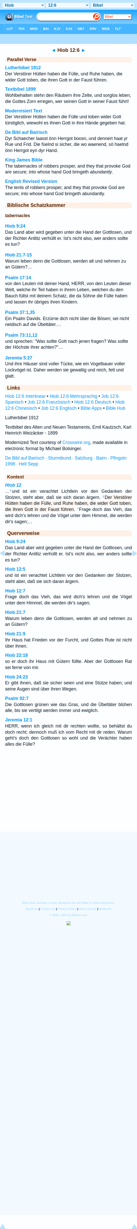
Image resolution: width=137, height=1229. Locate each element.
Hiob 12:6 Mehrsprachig (73, 396)
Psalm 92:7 (17, 698)
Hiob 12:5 (15, 569)
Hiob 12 (13, 485)
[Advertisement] (68, 800)
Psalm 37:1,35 (20, 312)
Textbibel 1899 (20, 89)
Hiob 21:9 (15, 633)
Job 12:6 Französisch (49, 402)
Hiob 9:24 (15, 226)
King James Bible (24, 159)
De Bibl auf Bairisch (26, 132)
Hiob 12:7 (15, 590)
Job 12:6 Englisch (59, 408)
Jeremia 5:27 (18, 357)
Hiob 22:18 (16, 655)
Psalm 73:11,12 (21, 335)
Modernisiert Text (23, 110)
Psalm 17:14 (18, 277)
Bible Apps (91, 408)
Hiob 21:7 (15, 612)
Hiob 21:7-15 (18, 254)
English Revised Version (31, 181)
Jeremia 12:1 (18, 719)
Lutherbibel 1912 (23, 67)
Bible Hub (115, 408)
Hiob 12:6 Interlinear (25, 396)
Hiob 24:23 (16, 677)
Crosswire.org (76, 442)
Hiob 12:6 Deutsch (92, 402)
